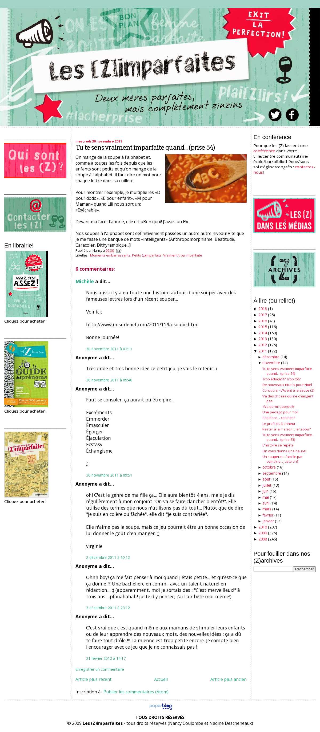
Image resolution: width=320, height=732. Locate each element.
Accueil (161, 679)
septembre (271, 473)
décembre (270, 356)
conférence (264, 150)
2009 (262, 532)
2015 (262, 326)
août (266, 479)
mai (265, 497)
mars (266, 508)
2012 (262, 344)
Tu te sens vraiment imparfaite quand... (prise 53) (287, 437)
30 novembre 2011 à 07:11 (109, 348)
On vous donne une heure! (284, 451)
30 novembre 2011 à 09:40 (109, 380)
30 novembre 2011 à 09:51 (109, 475)
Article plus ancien (228, 679)
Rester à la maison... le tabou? (286, 429)
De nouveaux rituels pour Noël (287, 384)
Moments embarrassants (110, 255)
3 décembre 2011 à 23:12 (108, 607)
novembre (271, 362)
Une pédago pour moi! (280, 412)
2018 (262, 308)
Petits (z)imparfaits (147, 255)
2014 (262, 332)
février (267, 515)
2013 (262, 338)
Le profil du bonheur (278, 423)
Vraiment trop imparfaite (182, 255)
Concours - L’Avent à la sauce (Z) (288, 390)
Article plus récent (93, 679)
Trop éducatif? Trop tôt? (281, 379)
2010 (262, 527)
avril (265, 503)
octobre (269, 467)
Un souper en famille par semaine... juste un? (282, 459)
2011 (262, 350)
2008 (262, 539)
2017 (262, 314)
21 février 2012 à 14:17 (106, 658)
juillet (266, 485)
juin (265, 491)
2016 (262, 320)
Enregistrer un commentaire (99, 669)
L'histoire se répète (278, 445)
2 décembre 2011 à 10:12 (108, 557)
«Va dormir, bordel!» (278, 406)
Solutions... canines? (278, 417)
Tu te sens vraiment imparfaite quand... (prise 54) (145, 147)
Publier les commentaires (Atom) (136, 692)
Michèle (84, 281)
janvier (268, 520)
